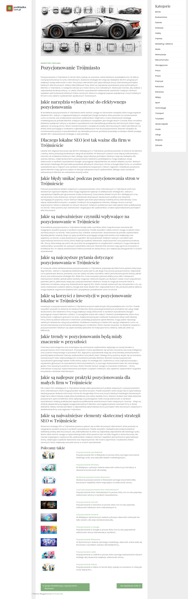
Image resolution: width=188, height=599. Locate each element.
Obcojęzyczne (161, 65)
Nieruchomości (162, 60)
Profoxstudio (21, 594)
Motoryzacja (160, 54)
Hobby (158, 33)
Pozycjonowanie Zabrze (86, 564)
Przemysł (159, 81)
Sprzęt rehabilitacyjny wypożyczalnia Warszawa (60, 587)
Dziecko (158, 22)
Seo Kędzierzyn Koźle (129, 586)
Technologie (160, 108)
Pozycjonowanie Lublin (86, 552)
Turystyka (159, 118)
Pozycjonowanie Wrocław (87, 464)
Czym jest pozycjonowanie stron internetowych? (97, 489)
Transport (159, 113)
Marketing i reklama (51, 63)
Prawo (158, 76)
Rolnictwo (159, 86)
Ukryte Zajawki (161, 124)
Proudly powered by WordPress (12, 589)
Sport (157, 102)
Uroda (158, 129)
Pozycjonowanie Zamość (87, 502)
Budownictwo (161, 17)
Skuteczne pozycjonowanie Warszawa (93, 477)
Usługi (158, 134)
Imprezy (158, 38)
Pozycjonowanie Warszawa (88, 539)
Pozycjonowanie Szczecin (87, 514)
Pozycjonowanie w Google (87, 527)
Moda (157, 49)
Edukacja (159, 28)
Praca (157, 70)
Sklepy (158, 97)
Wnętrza (159, 140)
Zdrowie (158, 145)
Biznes (158, 12)
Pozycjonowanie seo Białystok (89, 452)
